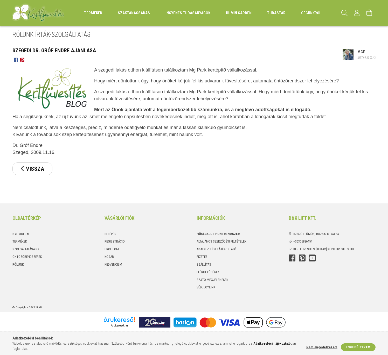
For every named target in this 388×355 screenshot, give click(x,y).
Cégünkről (311, 13)
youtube (312, 258)
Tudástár (276, 13)
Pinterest (302, 258)
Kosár (109, 257)
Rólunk (18, 264)
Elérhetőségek (208, 272)
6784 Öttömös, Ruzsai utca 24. (316, 234)
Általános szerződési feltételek (221, 241)
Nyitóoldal (21, 234)
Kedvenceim (113, 264)
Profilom (112, 249)
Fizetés (202, 257)
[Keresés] (344, 13)
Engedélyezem (358, 347)
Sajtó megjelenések (212, 280)
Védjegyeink (206, 287)
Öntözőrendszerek (27, 257)
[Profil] (357, 13)
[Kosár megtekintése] (369, 13)
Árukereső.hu (119, 325)
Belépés (110, 234)
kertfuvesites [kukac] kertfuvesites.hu (323, 249)
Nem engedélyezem (321, 347)
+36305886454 (302, 241)
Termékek (19, 241)
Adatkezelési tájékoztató (216, 249)
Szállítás (204, 264)
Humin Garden (239, 13)
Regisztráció (115, 241)
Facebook (292, 258)
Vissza (35, 169)
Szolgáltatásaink (25, 249)
